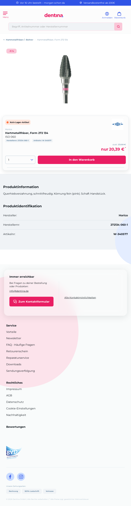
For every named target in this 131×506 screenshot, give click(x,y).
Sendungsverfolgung (20, 370)
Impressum (14, 389)
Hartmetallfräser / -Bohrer (19, 39)
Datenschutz (15, 402)
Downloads (13, 364)
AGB (9, 395)
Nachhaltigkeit (16, 415)
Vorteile (11, 331)
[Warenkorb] (121, 16)
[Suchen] (118, 27)
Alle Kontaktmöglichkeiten (80, 297)
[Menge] (20, 160)
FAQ (9, 344)
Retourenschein (17, 351)
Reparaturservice (17, 357)
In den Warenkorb (82, 159)
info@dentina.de (19, 291)
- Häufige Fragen (23, 344)
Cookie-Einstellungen (21, 408)
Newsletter (13, 338)
